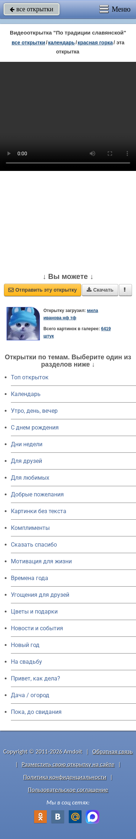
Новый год (25, 645)
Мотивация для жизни (41, 561)
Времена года (29, 578)
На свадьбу (26, 661)
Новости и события (37, 628)
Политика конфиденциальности (64, 777)
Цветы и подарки (34, 611)
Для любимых (30, 477)
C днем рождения (35, 427)
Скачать (100, 290)
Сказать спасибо (34, 544)
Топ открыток (30, 377)
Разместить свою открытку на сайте (68, 764)
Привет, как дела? (35, 678)
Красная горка (95, 42)
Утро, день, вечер (34, 410)
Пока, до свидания (36, 711)
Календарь (61, 42)
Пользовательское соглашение (68, 790)
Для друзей (26, 461)
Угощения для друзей (40, 594)
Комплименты (30, 527)
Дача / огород (30, 695)
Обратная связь (112, 751)
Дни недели (26, 444)
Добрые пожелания (37, 494)
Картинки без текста (38, 511)
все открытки (31, 9)
